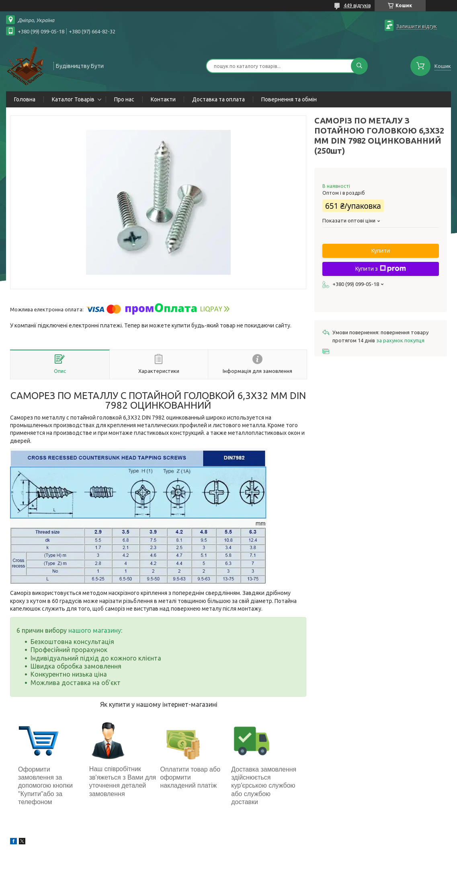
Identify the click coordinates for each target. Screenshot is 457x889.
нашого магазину (94, 630)
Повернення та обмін (289, 99)
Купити (380, 250)
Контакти (163, 99)
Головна (24, 99)
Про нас (124, 99)
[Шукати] (359, 66)
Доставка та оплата (218, 99)
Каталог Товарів (73, 99)
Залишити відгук (416, 26)
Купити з (380, 268)
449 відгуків (357, 5)
